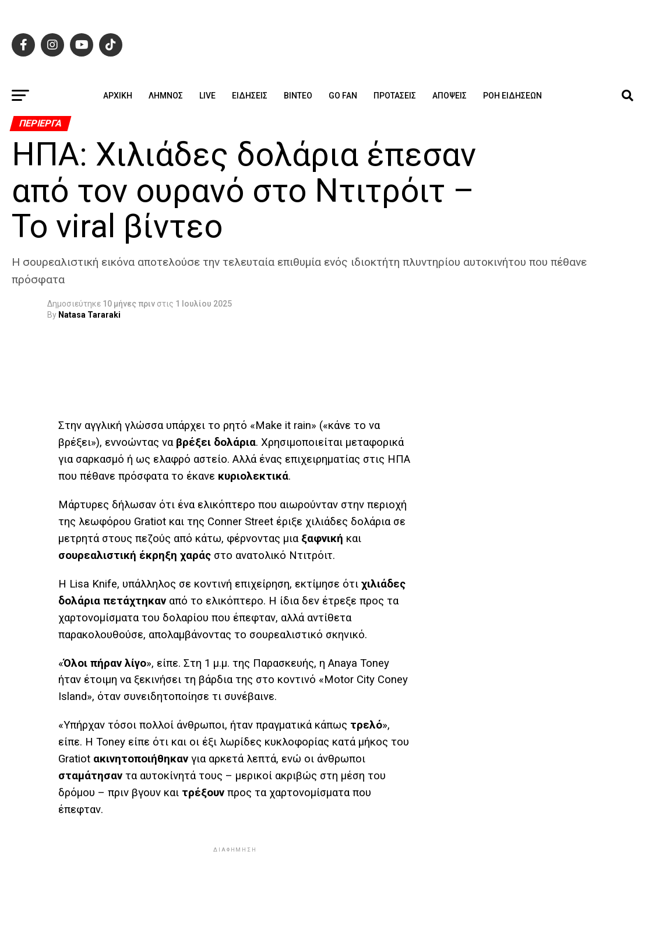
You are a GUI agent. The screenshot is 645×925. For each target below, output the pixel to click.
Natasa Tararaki (89, 314)
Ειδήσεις (249, 95)
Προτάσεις (394, 95)
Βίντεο (298, 95)
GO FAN (343, 95)
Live (207, 95)
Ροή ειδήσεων (512, 95)
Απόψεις (449, 95)
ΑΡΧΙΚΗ (117, 95)
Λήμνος (166, 95)
